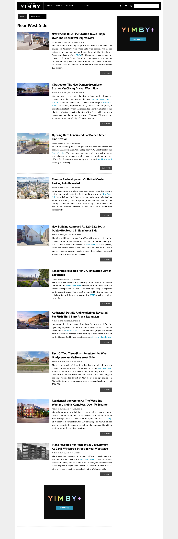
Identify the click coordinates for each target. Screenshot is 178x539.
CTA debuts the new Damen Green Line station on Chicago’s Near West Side (81, 83)
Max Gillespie (75, 228)
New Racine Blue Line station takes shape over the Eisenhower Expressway (81, 36)
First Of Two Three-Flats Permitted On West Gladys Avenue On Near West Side (78, 348)
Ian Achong (74, 140)
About (58, 5)
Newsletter (71, 5)
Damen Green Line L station (99, 95)
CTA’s (59, 55)
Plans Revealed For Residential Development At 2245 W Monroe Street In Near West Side (81, 436)
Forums (84, 5)
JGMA (92, 287)
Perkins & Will (94, 155)
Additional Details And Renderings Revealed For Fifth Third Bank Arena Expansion (81, 307)
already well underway (97, 329)
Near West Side (101, 99)
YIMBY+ (47, 5)
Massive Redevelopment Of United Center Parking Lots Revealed (77, 177)
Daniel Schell (78, 42)
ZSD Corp (101, 407)
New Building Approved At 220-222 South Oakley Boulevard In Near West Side (77, 221)
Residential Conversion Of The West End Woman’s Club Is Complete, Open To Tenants (78, 392)
